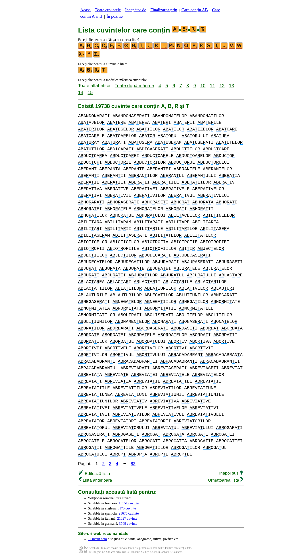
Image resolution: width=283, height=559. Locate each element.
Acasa (85, 10)
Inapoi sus (231, 473)
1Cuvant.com (97, 539)
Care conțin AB (194, 10)
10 (202, 85)
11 (212, 85)
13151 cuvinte (129, 503)
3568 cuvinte (128, 523)
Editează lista (94, 473)
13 (231, 85)
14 (80, 92)
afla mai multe (156, 547)
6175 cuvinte (127, 508)
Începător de (135, 10)
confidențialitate (182, 547)
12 (221, 85)
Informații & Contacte (170, 551)
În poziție (115, 16)
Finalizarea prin (163, 10)
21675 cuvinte (129, 513)
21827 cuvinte (127, 518)
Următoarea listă (225, 480)
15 (90, 92)
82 (133, 463)
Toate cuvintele (108, 10)
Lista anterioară (95, 480)
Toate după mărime (134, 85)
